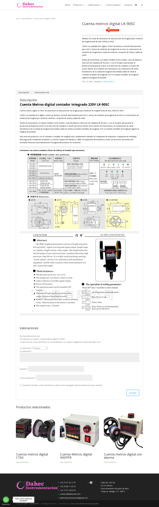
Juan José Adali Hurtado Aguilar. (85, 503)
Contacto (128, 5)
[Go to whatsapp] (6, 500)
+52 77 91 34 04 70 (68, 490)
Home (67, 5)
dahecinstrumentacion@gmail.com (74, 498)
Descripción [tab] (24, 92)
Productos (77, 5)
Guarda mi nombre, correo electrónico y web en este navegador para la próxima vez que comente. (62, 385)
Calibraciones (93, 5)
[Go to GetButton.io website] (6, 504)
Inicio (18, 18)
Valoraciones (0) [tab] (42, 92)
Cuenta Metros (26, 18)
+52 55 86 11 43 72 (68, 486)
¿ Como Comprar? (113, 5)
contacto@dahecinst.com (70, 494)
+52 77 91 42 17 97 (68, 482)
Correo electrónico (28, 378)
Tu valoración (26, 351)
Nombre (24, 369)
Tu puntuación (26, 348)
